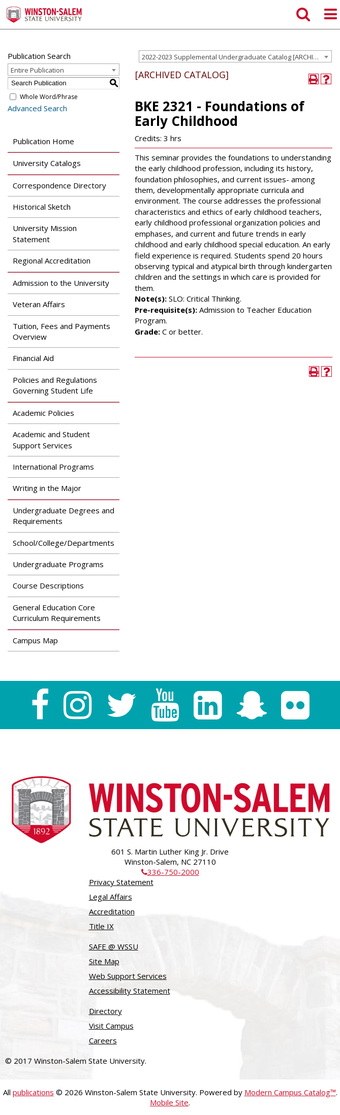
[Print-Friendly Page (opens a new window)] (313, 79)
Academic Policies (43, 413)
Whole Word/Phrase (49, 96)
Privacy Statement (121, 882)
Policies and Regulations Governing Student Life (55, 385)
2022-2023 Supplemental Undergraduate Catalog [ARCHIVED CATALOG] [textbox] (236, 56)
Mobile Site (169, 1102)
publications (33, 1092)
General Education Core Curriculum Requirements (57, 612)
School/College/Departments (63, 543)
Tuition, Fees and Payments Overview (61, 331)
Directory (105, 1011)
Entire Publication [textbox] (37, 70)
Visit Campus (111, 1026)
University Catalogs (47, 163)
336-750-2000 (170, 872)
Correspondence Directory (59, 185)
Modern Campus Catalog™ (290, 1092)
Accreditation (112, 911)
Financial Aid (33, 358)
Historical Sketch (42, 207)
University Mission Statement (45, 233)
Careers (103, 1040)
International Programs (53, 467)
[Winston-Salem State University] (44, 14)
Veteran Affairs (39, 304)
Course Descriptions (48, 585)
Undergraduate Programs (58, 564)
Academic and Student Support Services (51, 439)
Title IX (101, 926)
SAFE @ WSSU (113, 946)
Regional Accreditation (51, 260)
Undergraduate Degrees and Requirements (63, 515)
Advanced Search (37, 108)
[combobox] (235, 56)
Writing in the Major (47, 488)
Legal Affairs (110, 897)
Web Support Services (128, 976)
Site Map (104, 961)
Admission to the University (61, 283)
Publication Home (43, 141)
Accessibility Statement (129, 991)
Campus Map (35, 640)
